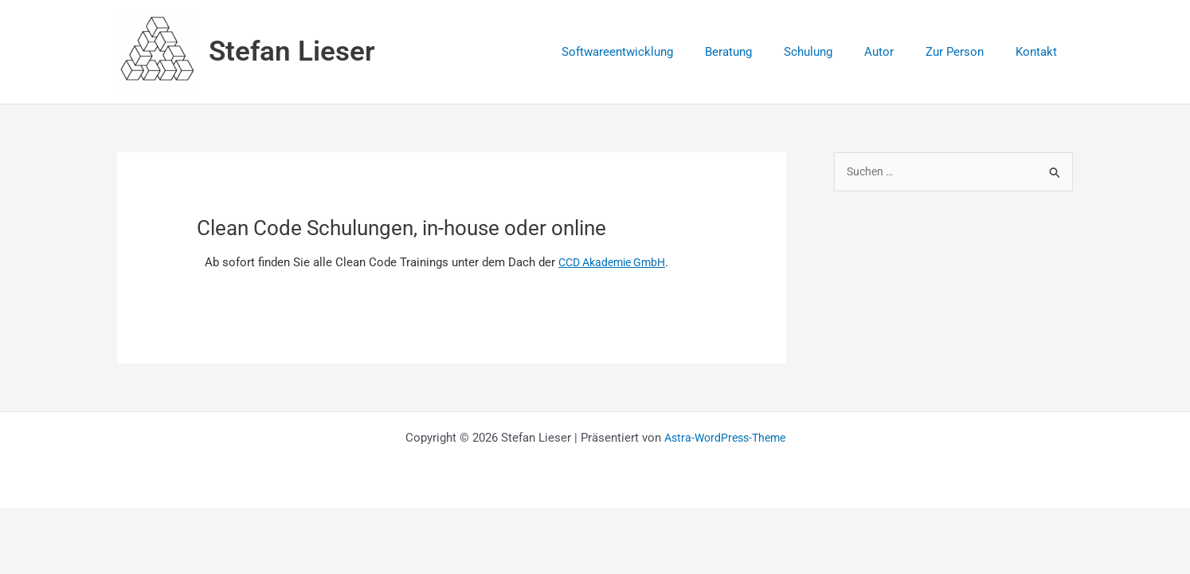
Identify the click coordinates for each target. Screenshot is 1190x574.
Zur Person (967, 52)
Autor (899, 52)
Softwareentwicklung (661, 52)
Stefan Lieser (292, 51)
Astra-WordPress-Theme (724, 438)
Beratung (764, 52)
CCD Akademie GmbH (616, 262)
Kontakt (1040, 52)
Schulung (836, 52)
